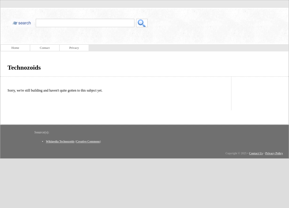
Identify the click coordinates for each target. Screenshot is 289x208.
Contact (45, 47)
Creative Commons (88, 141)
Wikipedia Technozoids (60, 141)
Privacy (74, 47)
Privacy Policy (274, 153)
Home (15, 47)
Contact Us (256, 153)
